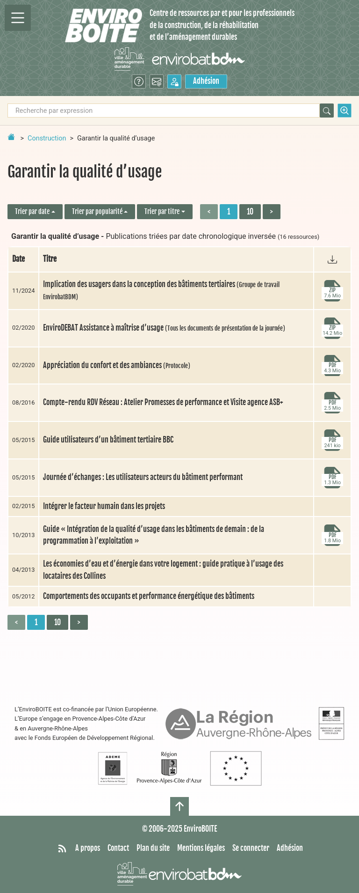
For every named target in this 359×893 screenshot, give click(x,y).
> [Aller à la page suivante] (271, 211)
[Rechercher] (327, 110)
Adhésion (206, 81)
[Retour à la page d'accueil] (11, 136)
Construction (47, 138)
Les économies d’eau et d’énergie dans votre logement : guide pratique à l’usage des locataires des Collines (163, 570)
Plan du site (153, 848)
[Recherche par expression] (163, 110)
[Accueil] (103, 25)
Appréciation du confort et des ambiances (116, 365)
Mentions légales (201, 848)
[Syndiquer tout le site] (62, 848)
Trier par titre (162, 211)
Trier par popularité (97, 211)
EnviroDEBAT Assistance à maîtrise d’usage (164, 327)
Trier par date (32, 211)
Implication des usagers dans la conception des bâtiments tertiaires (161, 290)
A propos (87, 848)
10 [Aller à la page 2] (250, 211)
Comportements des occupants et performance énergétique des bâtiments (148, 596)
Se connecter (250, 848)
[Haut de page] (179, 806)
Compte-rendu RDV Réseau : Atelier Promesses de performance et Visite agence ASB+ (163, 402)
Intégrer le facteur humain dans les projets (104, 506)
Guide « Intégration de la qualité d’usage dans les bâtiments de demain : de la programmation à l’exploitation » (153, 535)
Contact (118, 848)
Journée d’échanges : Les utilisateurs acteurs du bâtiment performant (143, 477)
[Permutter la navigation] (18, 18)
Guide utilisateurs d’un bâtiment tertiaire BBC (108, 439)
